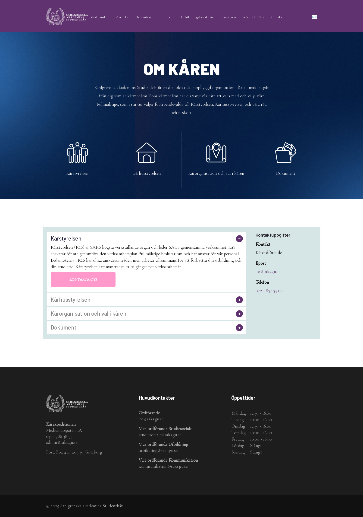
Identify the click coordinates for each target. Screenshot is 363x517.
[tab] (147, 238)
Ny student (146, 17)
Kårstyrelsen (77, 173)
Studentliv (169, 17)
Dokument (285, 173)
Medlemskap (103, 17)
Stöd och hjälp (254, 17)
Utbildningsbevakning (199, 17)
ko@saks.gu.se (268, 271)
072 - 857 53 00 (269, 290)
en (314, 17)
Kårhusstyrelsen (146, 173)
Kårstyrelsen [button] (66, 238)
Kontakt (277, 17)
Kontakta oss (83, 279)
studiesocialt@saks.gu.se (160, 435)
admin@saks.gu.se (61, 442)
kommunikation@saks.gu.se (163, 466)
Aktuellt (125, 17)
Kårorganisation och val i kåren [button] (88, 314)
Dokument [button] (63, 327)
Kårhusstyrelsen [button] (71, 300)
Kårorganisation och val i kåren (216, 173)
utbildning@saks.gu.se (158, 450)
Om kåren (229, 17)
